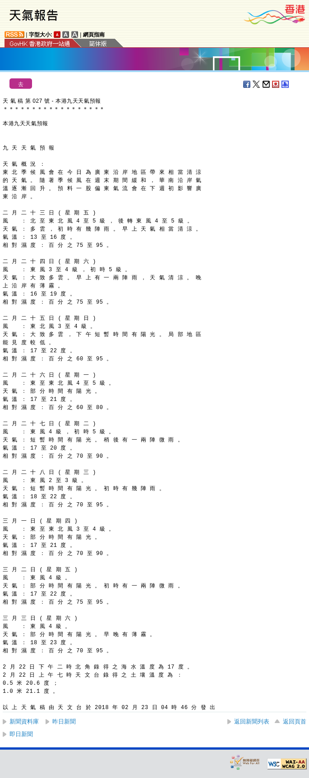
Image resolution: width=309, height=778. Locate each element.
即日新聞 (21, 734)
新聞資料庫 (24, 721)
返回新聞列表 (251, 721)
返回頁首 (294, 721)
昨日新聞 (64, 721)
